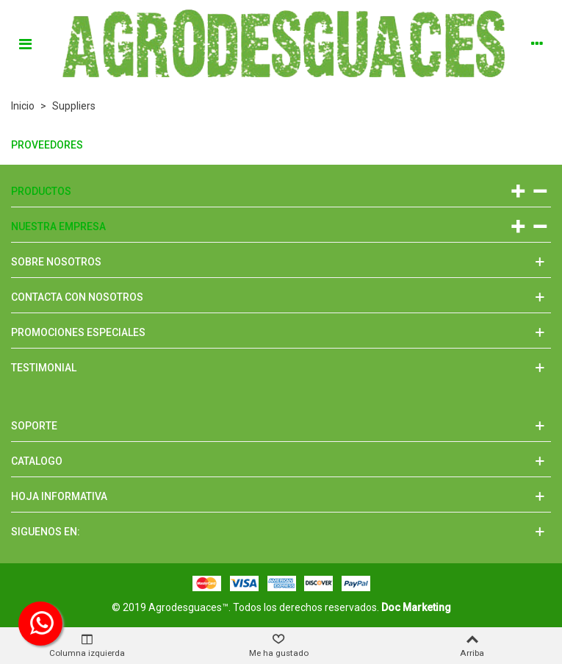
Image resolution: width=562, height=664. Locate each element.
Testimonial (43, 368)
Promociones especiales (78, 332)
